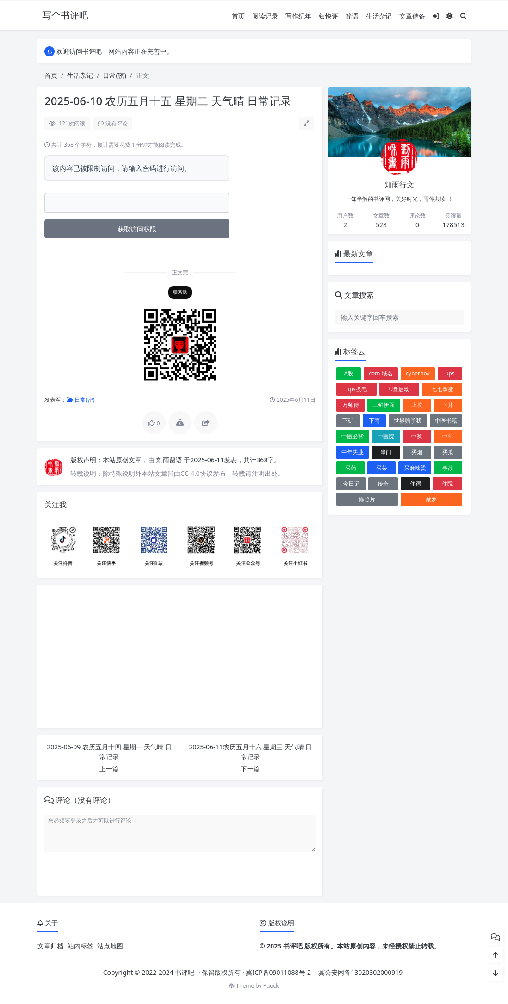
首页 (238, 16)
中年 (447, 436)
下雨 (374, 420)
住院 (447, 483)
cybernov (418, 373)
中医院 (386, 436)
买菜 (381, 468)
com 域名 (380, 373)
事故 (447, 468)
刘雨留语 (170, 459)
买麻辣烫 (415, 468)
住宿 (415, 483)
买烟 (416, 452)
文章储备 (412, 16)
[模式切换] (450, 16)
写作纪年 (298, 16)
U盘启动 (399, 389)
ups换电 (356, 389)
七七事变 (442, 389)
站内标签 (80, 946)
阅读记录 (265, 16)
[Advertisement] (180, 656)
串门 (385, 452)
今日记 (351, 483)
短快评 (328, 16)
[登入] (436, 16)
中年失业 (352, 452)
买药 (350, 468)
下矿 (347, 420)
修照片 (367, 499)
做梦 (431, 499)
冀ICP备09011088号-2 (278, 972)
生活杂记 (379, 16)
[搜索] (464, 16)
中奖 (416, 436)
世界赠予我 (407, 420)
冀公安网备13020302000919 (360, 972)
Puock (271, 986)
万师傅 (350, 405)
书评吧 (184, 972)
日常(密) (114, 75)
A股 (348, 373)
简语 (352, 16)
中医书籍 (446, 420)
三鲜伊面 (383, 405)
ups (450, 373)
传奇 (383, 483)
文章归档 (50, 946)
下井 (447, 405)
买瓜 (447, 452)
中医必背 (352, 436)
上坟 (416, 405)
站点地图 (110, 946)
